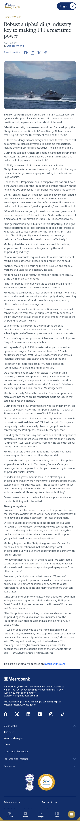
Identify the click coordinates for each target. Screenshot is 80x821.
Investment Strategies (40, 751)
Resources (40, 766)
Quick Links (40, 726)
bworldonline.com (54, 664)
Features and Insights (40, 759)
